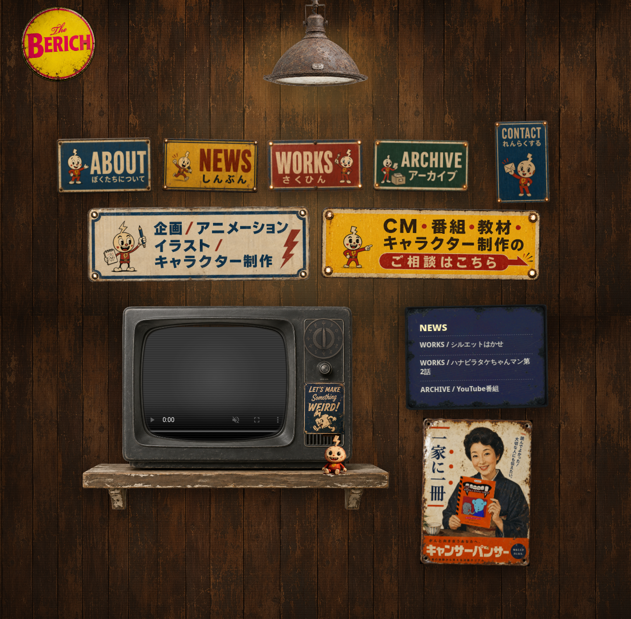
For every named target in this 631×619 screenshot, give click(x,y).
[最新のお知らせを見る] (476, 357)
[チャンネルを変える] (323, 338)
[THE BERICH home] (58, 44)
